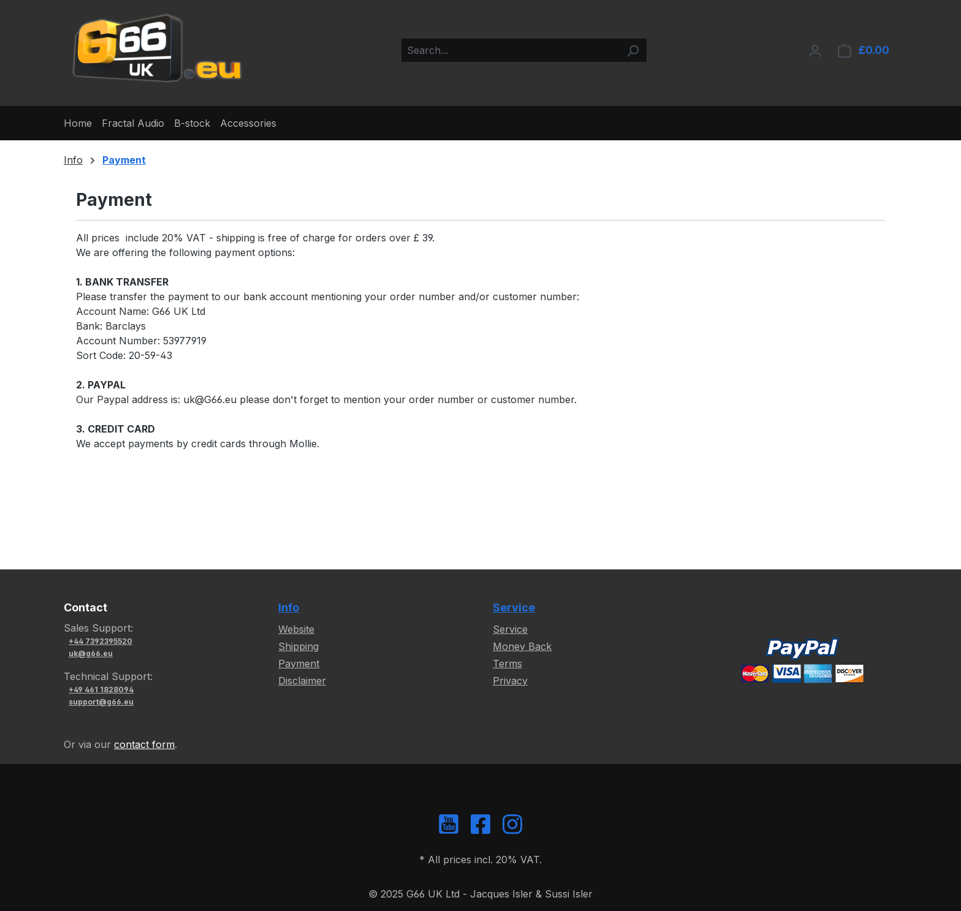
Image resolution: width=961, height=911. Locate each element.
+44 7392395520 (100, 641)
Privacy (510, 681)
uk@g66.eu (91, 653)
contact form (144, 744)
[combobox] (510, 50)
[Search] (632, 50)
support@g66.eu (101, 701)
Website (296, 629)
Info (288, 607)
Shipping (298, 646)
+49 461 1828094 (101, 689)
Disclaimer (302, 681)
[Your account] (815, 50)
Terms (507, 663)
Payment (298, 663)
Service (514, 607)
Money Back (522, 646)
